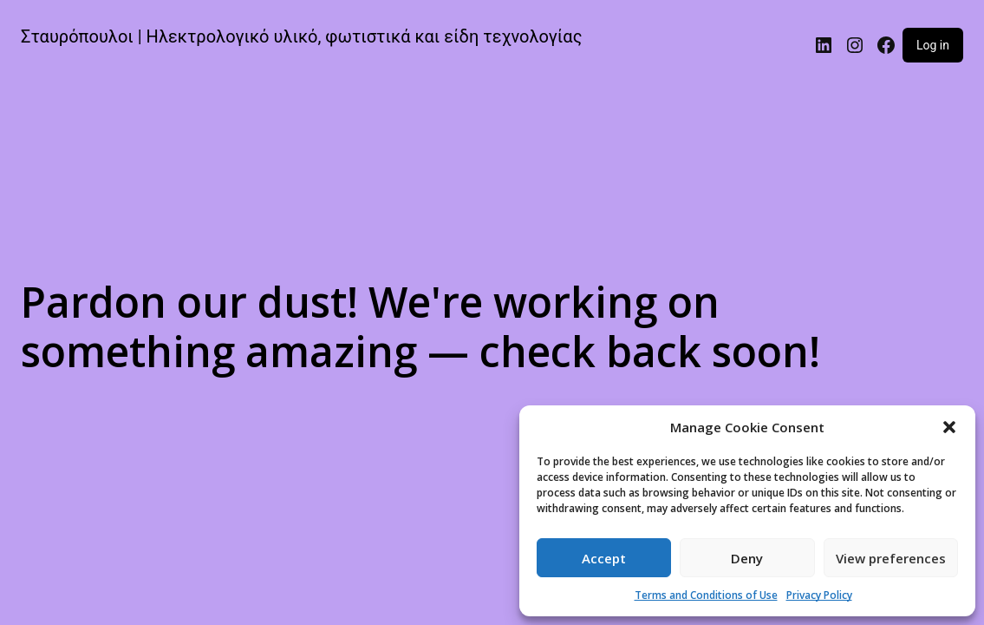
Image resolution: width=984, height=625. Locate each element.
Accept (604, 558)
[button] (949, 427)
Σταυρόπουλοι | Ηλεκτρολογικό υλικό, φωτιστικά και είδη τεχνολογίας (301, 36)
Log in (932, 45)
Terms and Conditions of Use (706, 595)
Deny (747, 558)
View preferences (891, 558)
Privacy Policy (819, 595)
